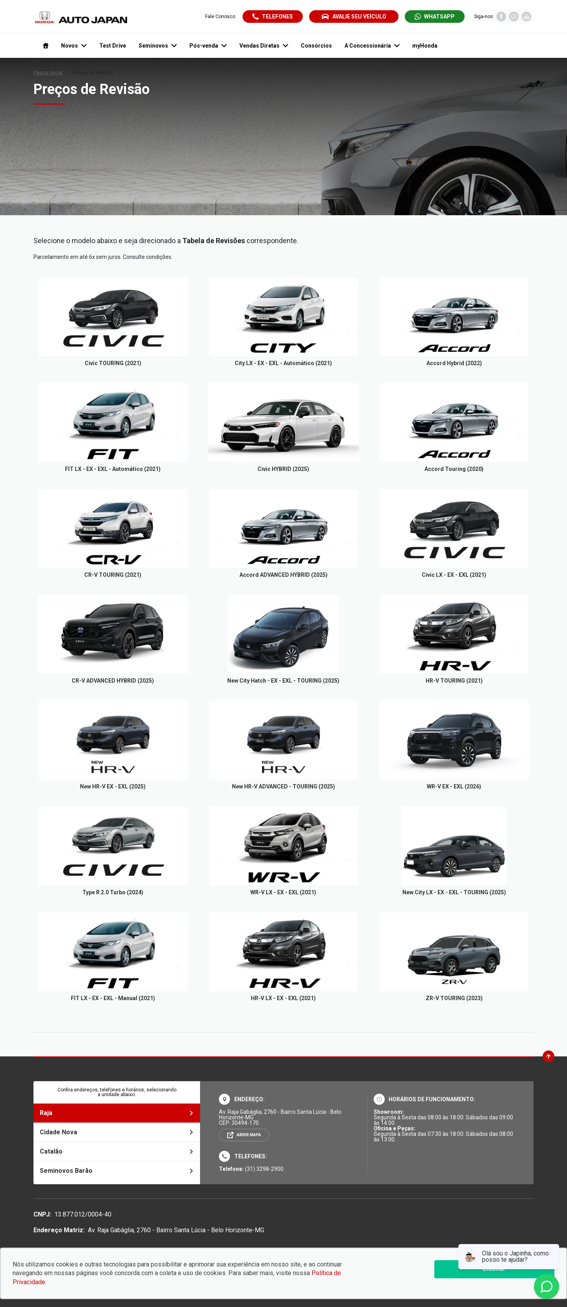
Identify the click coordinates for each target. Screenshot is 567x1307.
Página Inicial (48, 73)
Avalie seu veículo (353, 16)
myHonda (424, 45)
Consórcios (316, 45)
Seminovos (158, 45)
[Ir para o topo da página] (548, 1056)
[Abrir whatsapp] (435, 16)
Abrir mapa (249, 1135)
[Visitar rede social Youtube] (526, 19)
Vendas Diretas (263, 45)
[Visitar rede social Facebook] (501, 19)
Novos (74, 45)
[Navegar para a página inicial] (44, 46)
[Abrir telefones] (273, 16)
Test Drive (112, 45)
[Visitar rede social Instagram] (514, 19)
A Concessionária (372, 45)
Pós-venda (208, 45)
